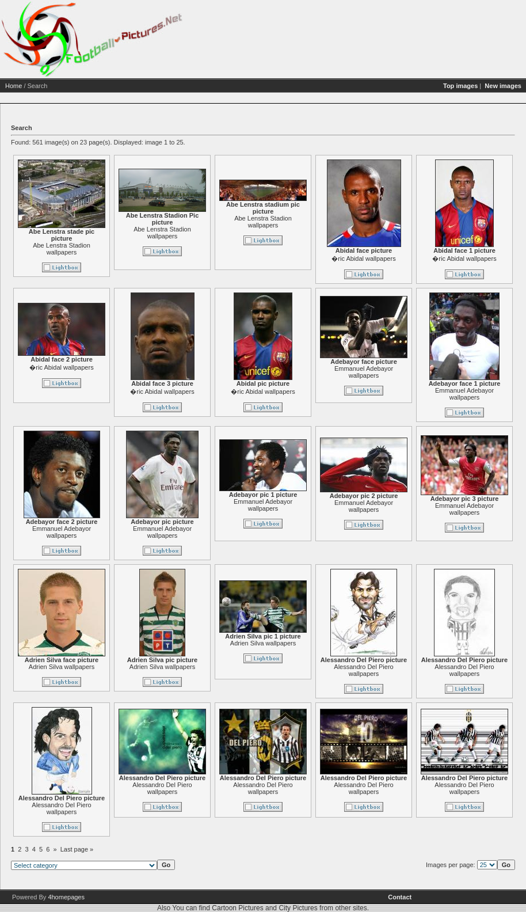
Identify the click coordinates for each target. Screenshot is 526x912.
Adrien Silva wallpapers (61, 666)
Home (13, 85)
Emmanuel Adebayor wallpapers (363, 372)
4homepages (66, 897)
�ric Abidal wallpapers (363, 258)
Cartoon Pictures (237, 908)
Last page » (77, 849)
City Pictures (298, 908)
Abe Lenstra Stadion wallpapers (61, 249)
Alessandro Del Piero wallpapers (363, 670)
